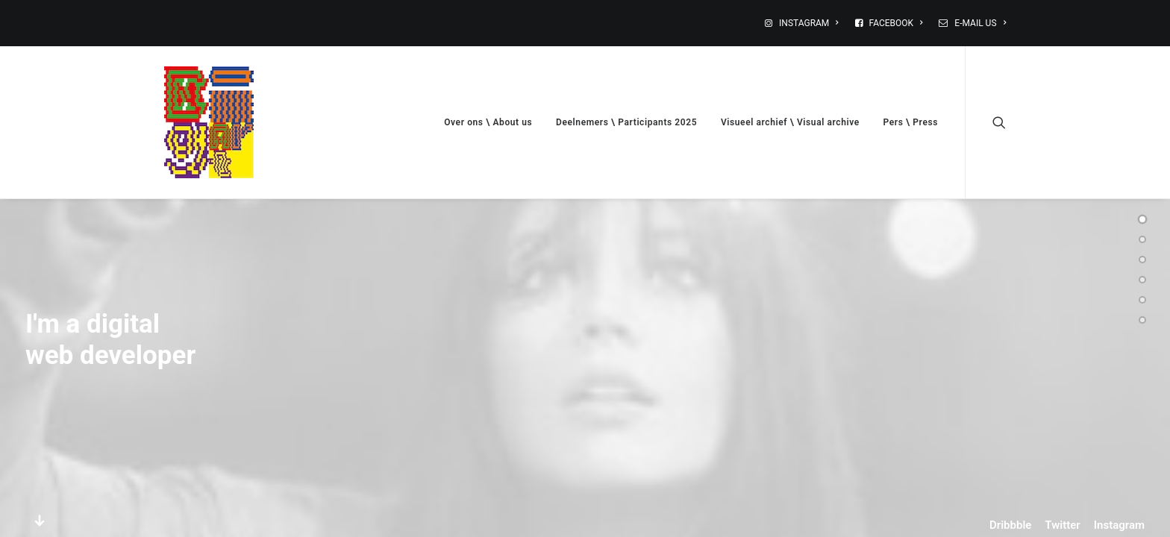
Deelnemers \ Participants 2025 (626, 122)
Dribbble (1010, 525)
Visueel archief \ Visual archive (790, 122)
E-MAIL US (980, 23)
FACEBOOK (896, 23)
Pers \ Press (910, 122)
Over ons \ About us (488, 122)
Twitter (1062, 525)
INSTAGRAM (809, 23)
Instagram (1119, 525)
